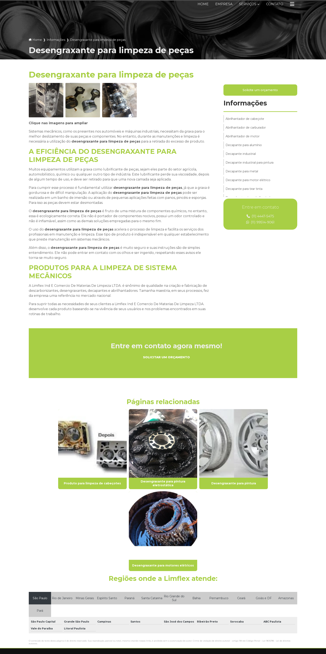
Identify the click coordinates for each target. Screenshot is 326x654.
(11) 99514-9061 (260, 222)
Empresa (223, 4)
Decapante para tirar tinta (244, 189)
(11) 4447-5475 (260, 216)
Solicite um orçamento (260, 90)
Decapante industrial (241, 154)
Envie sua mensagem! (190, 622)
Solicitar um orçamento (166, 357)
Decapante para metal (242, 171)
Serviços (247, 4)
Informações (56, 40)
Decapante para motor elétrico (248, 180)
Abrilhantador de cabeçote (245, 119)
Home (203, 4)
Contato (274, 4)
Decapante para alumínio (244, 145)
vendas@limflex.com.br (187, 612)
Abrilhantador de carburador (246, 128)
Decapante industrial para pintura (249, 163)
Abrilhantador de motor (243, 136)
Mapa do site (110, 615)
